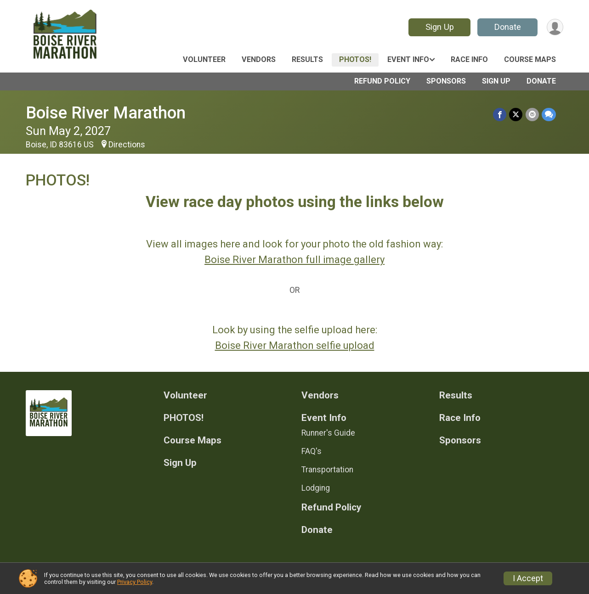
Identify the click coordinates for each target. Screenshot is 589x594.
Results (307, 59)
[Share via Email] (532, 114)
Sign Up (439, 27)
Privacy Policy (134, 581)
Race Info (469, 59)
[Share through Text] (549, 114)
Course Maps (530, 59)
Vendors (259, 59)
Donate (507, 27)
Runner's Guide (328, 432)
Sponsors (446, 81)
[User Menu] (554, 27)
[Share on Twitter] (516, 114)
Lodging (315, 488)
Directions (126, 144)
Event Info (408, 59)
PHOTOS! (355, 59)
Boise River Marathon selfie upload (294, 345)
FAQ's (311, 451)
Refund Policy (382, 81)
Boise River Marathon (106, 113)
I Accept (528, 578)
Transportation (327, 469)
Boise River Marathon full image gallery (294, 259)
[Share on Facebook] (500, 114)
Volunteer (204, 59)
